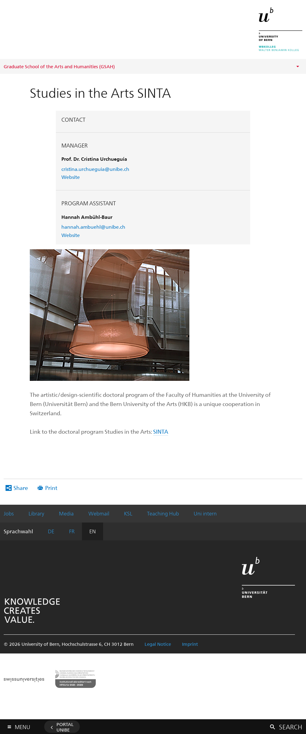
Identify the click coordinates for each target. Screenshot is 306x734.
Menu (22, 725)
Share (21, 487)
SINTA (160, 431)
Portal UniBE (65, 727)
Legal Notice (158, 644)
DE (51, 531)
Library (36, 513)
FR (72, 531)
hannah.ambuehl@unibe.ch (93, 226)
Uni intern (205, 513)
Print (51, 487)
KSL (128, 513)
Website (70, 177)
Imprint (190, 644)
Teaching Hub (163, 513)
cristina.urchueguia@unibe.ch (95, 169)
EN (92, 531)
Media (66, 513)
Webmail (98, 513)
